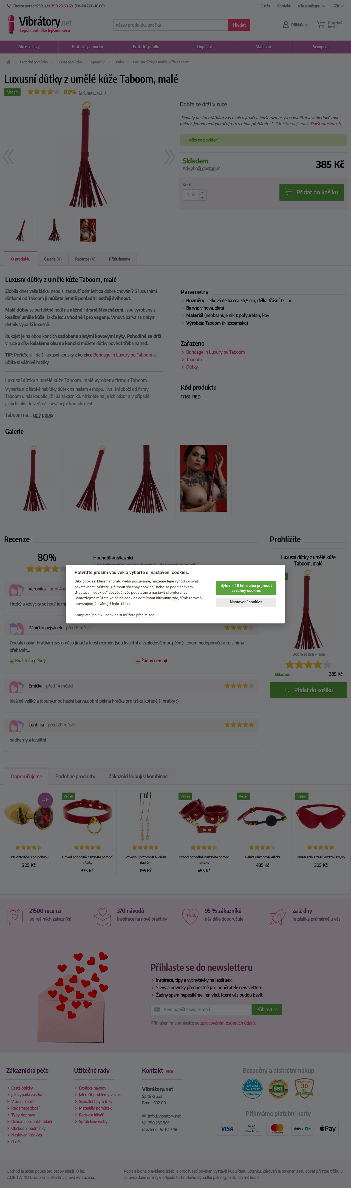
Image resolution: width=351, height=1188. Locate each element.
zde (175, 598)
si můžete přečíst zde (136, 615)
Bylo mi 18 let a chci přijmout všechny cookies (246, 588)
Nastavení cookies (246, 602)
